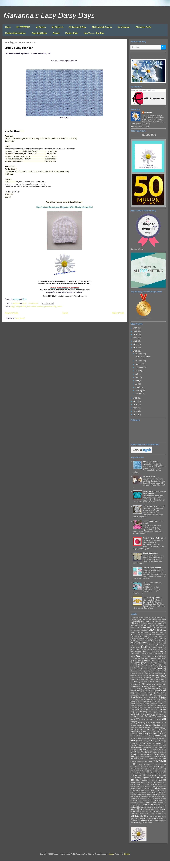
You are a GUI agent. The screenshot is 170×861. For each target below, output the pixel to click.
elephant (140, 703)
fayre (144, 707)
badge (142, 638)
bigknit (135, 647)
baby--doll (134, 636)
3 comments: (34, 303)
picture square (136, 771)
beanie (143, 643)
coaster (133, 673)
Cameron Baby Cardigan (152, 598)
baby (17, 307)
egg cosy (148, 701)
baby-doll (143, 637)
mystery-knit (154, 758)
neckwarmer (148, 761)
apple (139, 627)
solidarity (157, 798)
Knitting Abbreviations (15, 33)
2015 (135, 408)
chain (132, 665)
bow (132, 656)
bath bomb (153, 640)
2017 (135, 401)
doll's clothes (136, 691)
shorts (153, 792)
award (143, 630)
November (139, 361)
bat (140, 640)
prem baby (138, 777)
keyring (154, 738)
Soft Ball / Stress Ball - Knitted (154, 538)
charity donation (153, 665)
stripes (148, 802)
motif (132, 756)
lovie (155, 747)
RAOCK (140, 784)
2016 (135, 405)
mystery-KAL (142, 758)
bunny (149, 656)
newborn (40, 307)
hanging (133, 727)
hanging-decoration (136, 729)
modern (150, 754)
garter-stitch (146, 714)
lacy (136, 745)
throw (155, 807)
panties (151, 766)
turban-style (142, 813)
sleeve (137, 796)
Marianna (143, 749)
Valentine (149, 816)
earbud (141, 697)
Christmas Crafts (143, 27)
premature (148, 777)
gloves (140, 722)
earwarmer (154, 697)
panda (144, 766)
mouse (141, 756)
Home (8, 27)
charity (140, 665)
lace (164, 743)
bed (157, 643)
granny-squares (137, 725)
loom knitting (147, 747)
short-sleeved (143, 792)
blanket (23, 307)
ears (147, 697)
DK (142, 686)
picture (161, 769)
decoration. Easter (150, 684)
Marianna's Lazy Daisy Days (49, 15)
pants (158, 767)
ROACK (133, 788)
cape (164, 661)
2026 (135, 328)
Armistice (136, 630)
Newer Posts (11, 313)
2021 (135, 344)
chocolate (134, 669)
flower (163, 709)
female (150, 707)
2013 (135, 414)
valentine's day (159, 816)
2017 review (142, 619)
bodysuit (153, 649)
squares (144, 800)
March (138, 387)
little (164, 745)
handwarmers (158, 725)
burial (164, 656)
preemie (137, 775)
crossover (144, 679)
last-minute (149, 745)
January (138, 394)
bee (162, 643)
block (132, 649)
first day (145, 709)
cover (164, 675)
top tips (147, 809)
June (137, 377)
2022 (135, 341)
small (144, 796)
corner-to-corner (141, 675)
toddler (133, 809)
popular (147, 773)
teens (142, 807)
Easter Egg (149, 699)
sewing (133, 792)
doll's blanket (160, 689)
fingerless (136, 709)
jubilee (139, 738)
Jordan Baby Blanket (150, 462)
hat (147, 729)
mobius (142, 754)
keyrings (161, 738)
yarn (149, 822)
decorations (162, 684)
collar (139, 673)
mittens (146, 752)
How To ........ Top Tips (94, 33)
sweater (144, 805)
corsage (151, 675)
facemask (134, 705)
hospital (147, 734)
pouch (155, 773)
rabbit (162, 782)
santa (148, 788)
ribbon (161, 786)
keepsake (146, 738)
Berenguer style (143, 645)
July (137, 374)
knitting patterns (136, 743)
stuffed (161, 802)
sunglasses (134, 805)
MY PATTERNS (23, 27)
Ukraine (160, 813)
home (154, 731)
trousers (155, 811)
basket (133, 641)
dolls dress (138, 693)
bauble (161, 640)
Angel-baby (144, 625)
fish (152, 709)
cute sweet (144, 681)
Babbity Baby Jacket (150, 553)
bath (145, 640)
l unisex (157, 743)
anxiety (133, 627)
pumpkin (140, 782)
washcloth (152, 818)
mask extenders (158, 749)
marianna (148, 112)
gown (146, 723)
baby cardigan (143, 632)
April (137, 384)
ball (155, 639)
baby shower (150, 634)
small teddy (152, 796)
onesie (157, 764)
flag (157, 709)
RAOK (148, 784)
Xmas (144, 822)
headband (134, 731)
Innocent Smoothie (145, 736)
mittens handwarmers (159, 752)
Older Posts (118, 313)
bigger (164, 645)
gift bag (158, 716)
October (138, 364)
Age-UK (154, 621)
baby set (140, 634)
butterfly (145, 658)
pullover (133, 782)
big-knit (157, 645)
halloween (148, 725)
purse (147, 782)
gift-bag (143, 719)
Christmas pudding (136, 671)
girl (164, 719)
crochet (157, 677)
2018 (135, 398)
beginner (133, 645)
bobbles (146, 649)
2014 (135, 411)
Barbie (161, 639)
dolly (158, 693)
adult (135, 621)
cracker (140, 677)
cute (133, 681)
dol (146, 689)
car (134, 663)
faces (140, 705)
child (160, 667)
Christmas (158, 669)
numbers (148, 764)
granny (153, 722)
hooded (133, 733)
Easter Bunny (139, 699)
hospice (140, 733)
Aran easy (163, 627)
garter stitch (135, 714)
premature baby (50, 307)
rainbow (133, 784)
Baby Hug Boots (149, 476)
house (154, 733)
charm (139, 667)
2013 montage (144, 617)
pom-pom (160, 771)
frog (136, 712)
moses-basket (159, 754)
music (147, 756)
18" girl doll (134, 617)
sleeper (155, 794)
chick (154, 667)
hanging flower (158, 727)
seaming (135, 790)
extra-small (154, 703)
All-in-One (134, 623)
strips (154, 802)
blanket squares (158, 647)
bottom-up (159, 653)
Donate (56, 33)
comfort (155, 673)
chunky (148, 671)
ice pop (133, 736)
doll (150, 689)
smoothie (161, 796)
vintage (142, 818)
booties (137, 653)
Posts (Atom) (20, 318)
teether (149, 807)
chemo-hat (147, 667)
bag (148, 639)
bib (152, 645)
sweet (154, 805)
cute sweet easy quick (157, 681)
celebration (160, 663)
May (137, 381)
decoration (135, 684)
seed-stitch (151, 790)
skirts (148, 794)
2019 (135, 351)
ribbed (154, 786)
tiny (161, 807)
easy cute (134, 701)
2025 (135, 331)
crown (151, 679)
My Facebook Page (77, 27)
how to (161, 734)
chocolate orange (146, 669)
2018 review (152, 619)
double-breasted (158, 695)
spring (164, 798)
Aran (155, 627)
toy (134, 811)
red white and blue (158, 784)
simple (141, 794)
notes (140, 764)
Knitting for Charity (157, 741)
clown (161, 671)
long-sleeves (137, 747)
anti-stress (160, 625)
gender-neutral (137, 716)
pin (145, 771)
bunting (156, 656)
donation (145, 695)
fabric (161, 703)
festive (157, 707)
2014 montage (155, 617)
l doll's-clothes (147, 743)
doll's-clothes (149, 691)
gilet (151, 719)
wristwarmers (135, 823)
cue (157, 679)
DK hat (152, 686)
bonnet (146, 651)
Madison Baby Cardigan (152, 568)
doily (140, 689)
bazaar (133, 643)
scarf (155, 788)
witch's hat (134, 820)
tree (141, 811)
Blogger (127, 854)
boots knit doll (149, 653)
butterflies (137, 658)
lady (141, 745)
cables (153, 661)
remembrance (135, 786)
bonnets (155, 651)
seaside (143, 790)
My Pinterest (57, 27)
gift (150, 716)
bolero (161, 649)
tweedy (152, 813)
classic (155, 671)
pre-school (163, 773)
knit (133, 740)
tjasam (111, 854)
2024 (135, 334)
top (141, 809)
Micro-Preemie (136, 752)
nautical (139, 761)
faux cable (136, 707)
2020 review (162, 619)
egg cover (157, 701)
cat (154, 663)
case (149, 663)
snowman (134, 798)
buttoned (153, 658)
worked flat (153, 820)
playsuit (152, 771)
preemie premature (152, 775)
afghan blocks (145, 621)
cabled (145, 661)
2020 (135, 348)
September (139, 367)
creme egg (148, 677)
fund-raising (151, 712)
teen (135, 807)
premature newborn (148, 780)
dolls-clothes (149, 693)
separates (161, 790)
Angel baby (134, 625)
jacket (157, 736)
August (138, 371)
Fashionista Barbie (160, 705)
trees (147, 811)
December (139, 354)
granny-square (161, 722)
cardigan (140, 663)
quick (154, 782)
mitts (134, 754)
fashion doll (148, 705)
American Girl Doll (149, 623)
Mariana (133, 749)
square (135, 800)
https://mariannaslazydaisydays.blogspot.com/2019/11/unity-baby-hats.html (64, 207)
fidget (164, 707)
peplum (135, 769)
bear (151, 643)
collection (147, 673)
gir (157, 719)
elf (147, 703)
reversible (146, 786)
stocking (160, 800)
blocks (139, 649)
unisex (59, 307)
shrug (161, 792)
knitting (146, 741)
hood (161, 731)
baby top (161, 634)
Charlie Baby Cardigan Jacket (154, 506)
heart (145, 731)
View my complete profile (140, 126)
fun (141, 712)
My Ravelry (41, 27)
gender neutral (158, 714)
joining (133, 738)
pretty (160, 780)
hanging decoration (145, 727)
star (152, 800)
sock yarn (142, 798)
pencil (164, 766)
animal (152, 625)
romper (140, 788)
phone (142, 769)
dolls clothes (31, 307)
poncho (133, 773)
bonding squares (136, 651)
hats (158, 729)
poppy (140, 773)
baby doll (155, 632)
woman (143, 820)
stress (141, 802)
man (161, 747)
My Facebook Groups (102, 27)
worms (161, 820)
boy (138, 655)
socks (149, 798)
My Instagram (124, 27)
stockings (133, 802)
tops (164, 809)
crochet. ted (134, 679)
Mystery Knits (71, 33)
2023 (135, 338)
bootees (163, 651)
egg (141, 701)
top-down (155, 809)
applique (146, 627)
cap (159, 661)
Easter (163, 697)
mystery (154, 756)
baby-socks (134, 638)
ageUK (162, 621)
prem (164, 775)
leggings (157, 745)
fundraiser (161, 712)
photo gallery (151, 769)
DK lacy (158, 686)
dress (133, 697)
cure (162, 679)
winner (161, 818)
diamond (135, 686)
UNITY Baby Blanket (19, 48)
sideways (133, 794)
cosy (157, 675)
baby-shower (157, 637)
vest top (134, 818)
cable (138, 661)
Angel (13, 307)
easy (158, 699)
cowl (134, 677)
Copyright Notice (39, 33)
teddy (164, 805)
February (139, 391)
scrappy (163, 788)
